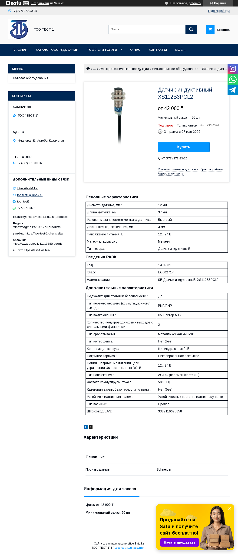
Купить (183, 147)
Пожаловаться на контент (129, 547)
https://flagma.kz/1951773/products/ (37, 227)
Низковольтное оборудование (175, 69)
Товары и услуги (102, 49)
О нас (135, 49)
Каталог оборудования (57, 49)
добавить (194, 3)
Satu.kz (139, 543)
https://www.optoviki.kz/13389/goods (38, 243)
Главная (20, 49)
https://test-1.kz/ (27, 188)
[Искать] (191, 29)
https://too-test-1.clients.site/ (44, 233)
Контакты (158, 49)
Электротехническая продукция (124, 69)
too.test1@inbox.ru (30, 195)
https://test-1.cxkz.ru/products (48, 216)
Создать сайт (40, 3)
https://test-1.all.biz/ (37, 250)
